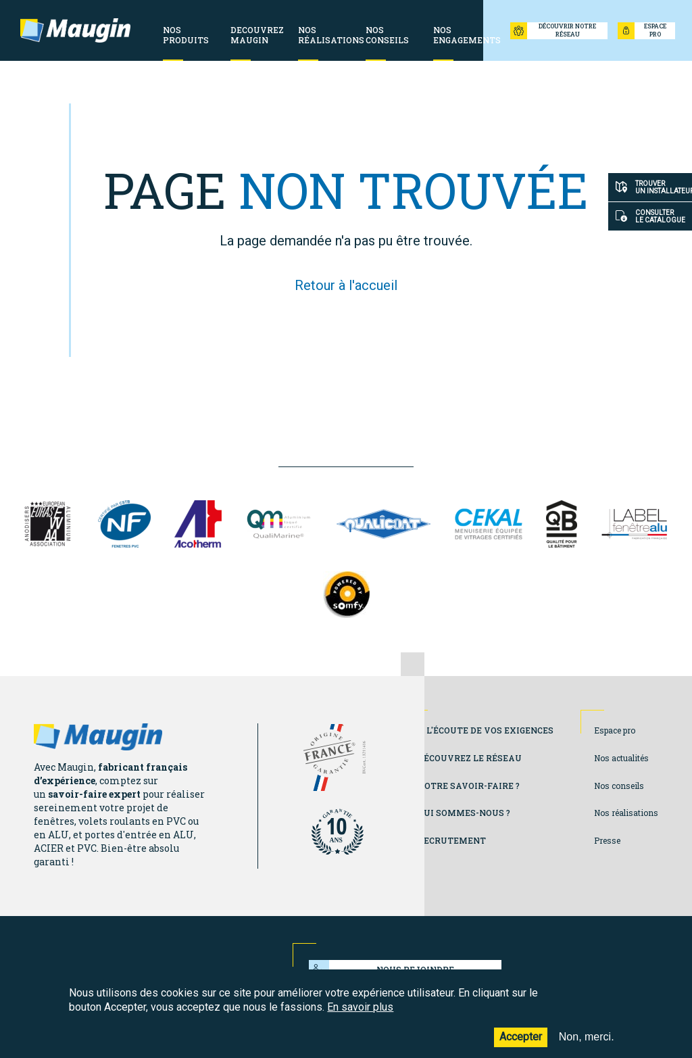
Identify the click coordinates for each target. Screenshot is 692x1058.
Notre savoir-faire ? (469, 785)
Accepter (520, 1046)
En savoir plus (360, 1015)
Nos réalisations (626, 812)
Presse (607, 840)
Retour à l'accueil (346, 285)
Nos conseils (619, 785)
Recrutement (452, 840)
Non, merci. (586, 1046)
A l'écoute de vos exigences (485, 730)
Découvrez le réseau (470, 757)
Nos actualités (621, 757)
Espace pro (614, 730)
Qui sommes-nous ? (464, 812)
